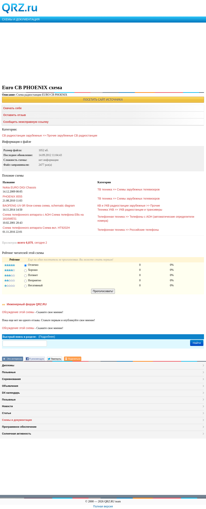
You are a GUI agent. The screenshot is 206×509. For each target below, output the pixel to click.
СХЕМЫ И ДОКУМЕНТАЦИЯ (21, 19)
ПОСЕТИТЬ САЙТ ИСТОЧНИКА (103, 99)
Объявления (10, 385)
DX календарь (11, 392)
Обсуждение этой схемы (18, 312)
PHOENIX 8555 (12, 196)
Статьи (6, 413)
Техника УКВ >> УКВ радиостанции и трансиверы (129, 209)
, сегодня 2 (32, 242)
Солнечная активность (16, 433)
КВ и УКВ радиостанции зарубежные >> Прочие (128, 205)
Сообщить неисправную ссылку (25, 121)
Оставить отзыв (14, 115)
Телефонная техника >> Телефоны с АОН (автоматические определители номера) (145, 218)
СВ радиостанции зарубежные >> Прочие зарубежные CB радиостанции (49, 135)
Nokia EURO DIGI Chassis (19, 187)
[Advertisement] (103, 53)
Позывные (9, 372)
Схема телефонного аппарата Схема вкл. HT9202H (36, 227)
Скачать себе (12, 108)
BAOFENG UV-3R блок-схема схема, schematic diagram (39, 205)
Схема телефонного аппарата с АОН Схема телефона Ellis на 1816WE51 (43, 216)
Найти (197, 343)
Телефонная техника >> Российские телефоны (128, 229)
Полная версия (103, 506)
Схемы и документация (17, 419)
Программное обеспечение (19, 426)
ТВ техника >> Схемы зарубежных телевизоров (128, 189)
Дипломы (8, 365)
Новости (7, 406)
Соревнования (11, 379)
